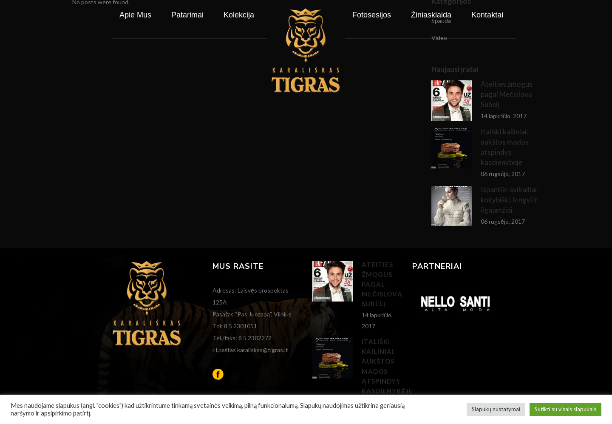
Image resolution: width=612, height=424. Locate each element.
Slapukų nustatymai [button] (496, 409)
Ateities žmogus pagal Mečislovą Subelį (382, 284)
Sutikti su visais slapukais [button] (565, 409)
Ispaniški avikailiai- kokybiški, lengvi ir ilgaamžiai (510, 199)
